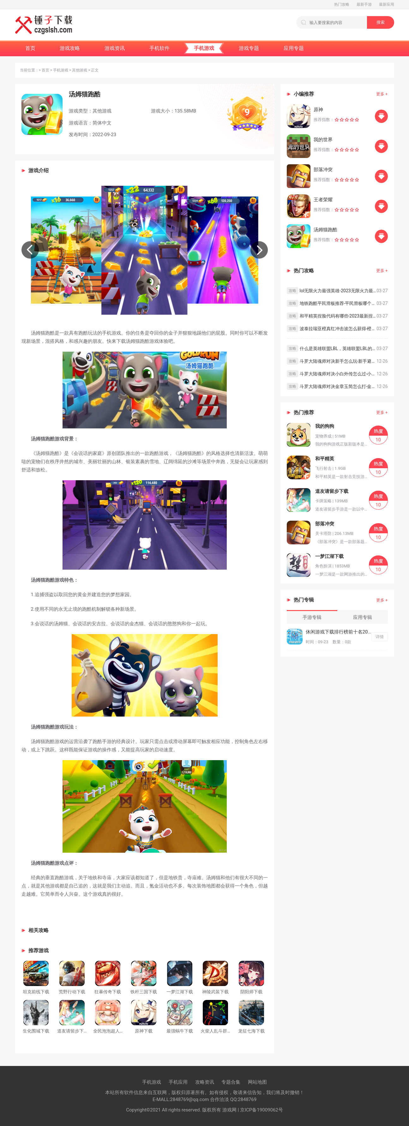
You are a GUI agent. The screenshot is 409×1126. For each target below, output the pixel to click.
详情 (380, 636)
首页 (45, 70)
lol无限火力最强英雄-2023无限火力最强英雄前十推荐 (338, 290)
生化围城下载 (36, 1030)
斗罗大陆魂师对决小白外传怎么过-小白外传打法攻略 (338, 373)
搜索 (380, 22)
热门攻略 (341, 4)
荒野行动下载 (72, 991)
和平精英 (324, 459)
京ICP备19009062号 (261, 1110)
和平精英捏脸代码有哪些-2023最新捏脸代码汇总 (338, 315)
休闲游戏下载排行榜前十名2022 (339, 632)
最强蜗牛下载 (179, 1030)
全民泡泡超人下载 (111, 1030)
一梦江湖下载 (179, 991)
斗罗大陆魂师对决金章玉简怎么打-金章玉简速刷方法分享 (338, 386)
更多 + (382, 94)
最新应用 (386, 4)
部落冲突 (323, 170)
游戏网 (229, 1110)
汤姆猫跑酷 (325, 230)
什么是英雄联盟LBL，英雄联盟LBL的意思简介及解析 (338, 348)
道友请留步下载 (72, 1030)
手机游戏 (60, 70)
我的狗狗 (324, 426)
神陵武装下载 (215, 991)
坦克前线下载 (36, 991)
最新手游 (364, 4)
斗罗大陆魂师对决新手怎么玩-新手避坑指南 (338, 361)
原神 (318, 109)
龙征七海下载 (251, 1030)
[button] (30, 250)
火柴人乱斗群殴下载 (220, 1030)
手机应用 (178, 1082)
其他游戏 (79, 70)
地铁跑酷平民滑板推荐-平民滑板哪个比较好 (338, 303)
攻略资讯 (204, 1082)
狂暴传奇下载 (107, 991)
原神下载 (144, 1030)
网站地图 (257, 1082)
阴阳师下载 (251, 991)
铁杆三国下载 (143, 991)
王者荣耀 (323, 200)
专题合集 (230, 1082)
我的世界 (323, 139)
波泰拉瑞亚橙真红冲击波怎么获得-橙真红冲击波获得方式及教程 (338, 328)
